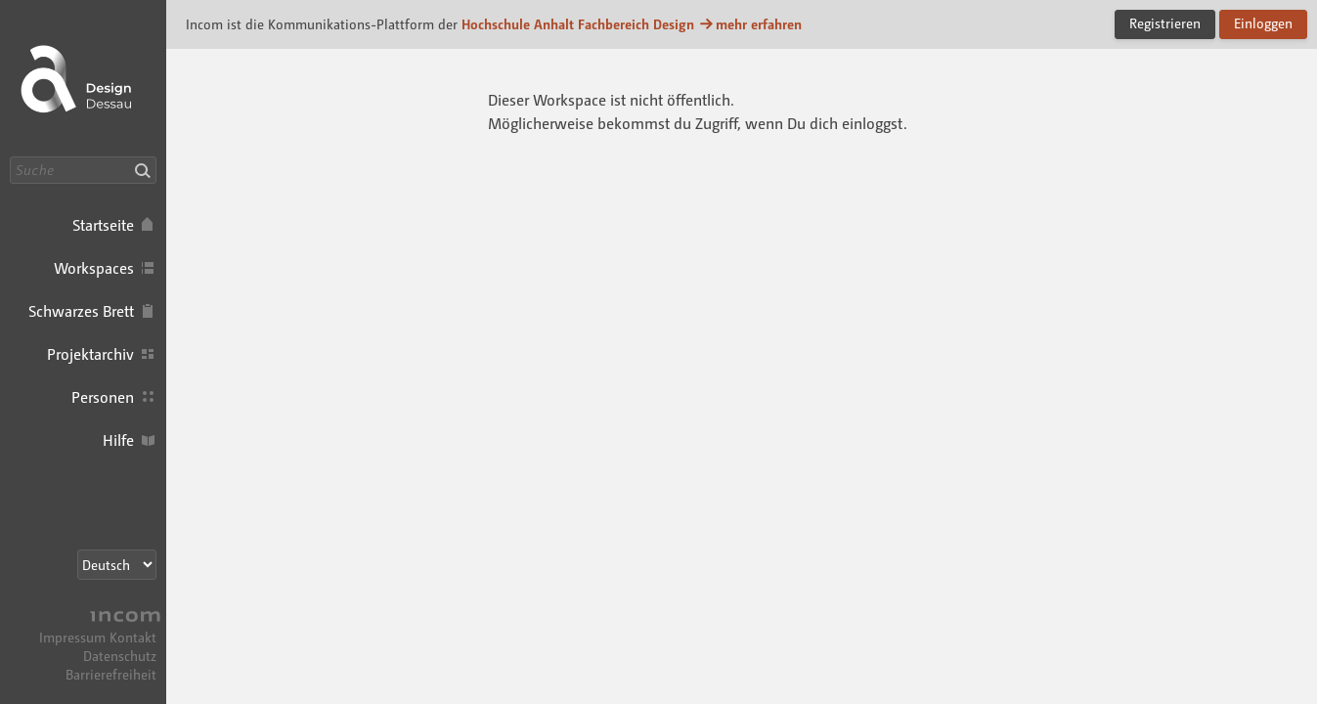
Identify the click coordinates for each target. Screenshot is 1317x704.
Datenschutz (119, 655)
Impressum (72, 637)
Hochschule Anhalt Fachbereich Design (577, 24)
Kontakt (133, 637)
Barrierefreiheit (111, 674)
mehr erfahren (750, 24)
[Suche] (83, 170)
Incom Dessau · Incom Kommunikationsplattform (83, 78)
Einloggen (1263, 23)
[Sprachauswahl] (116, 565)
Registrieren (1165, 23)
